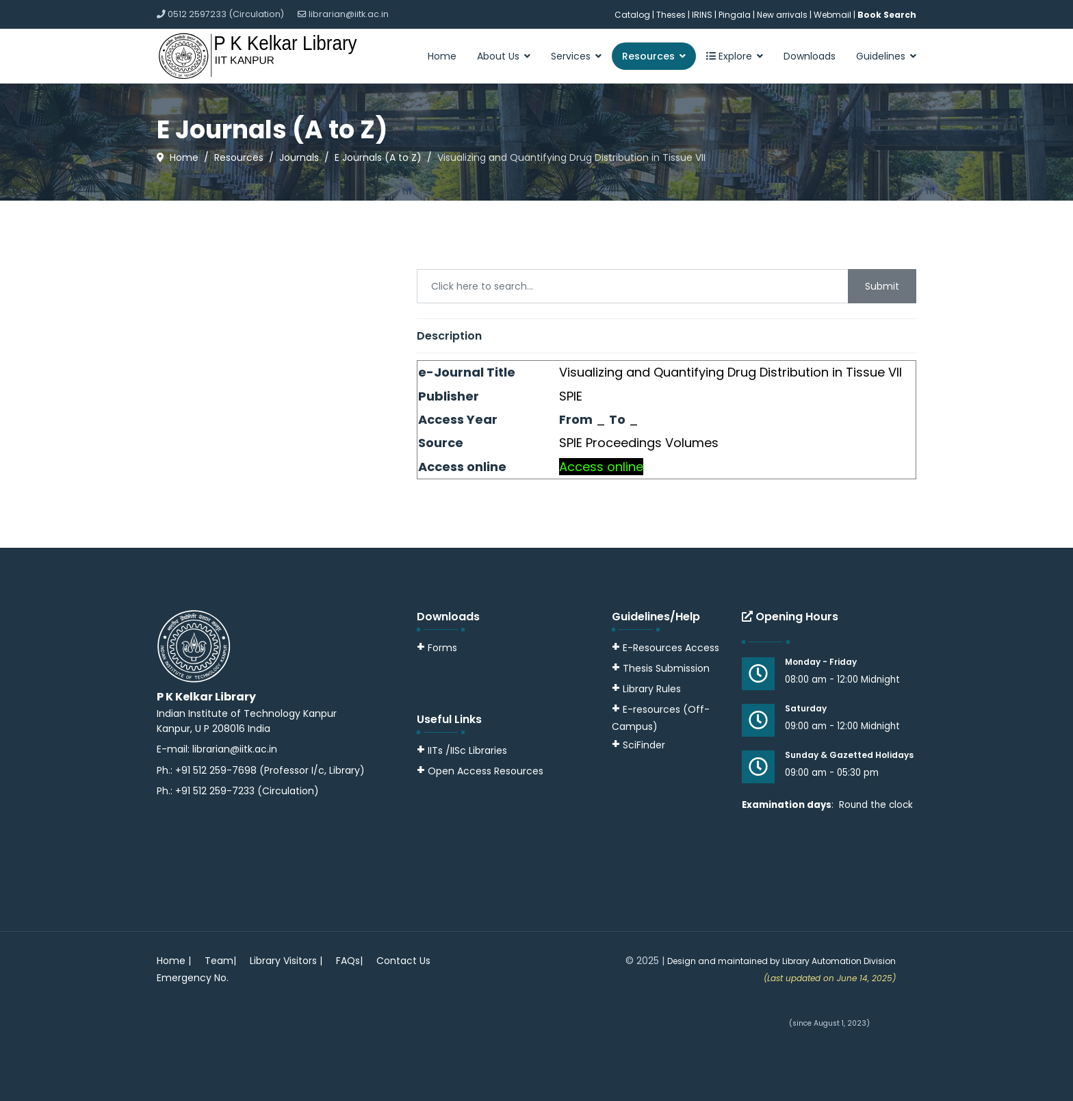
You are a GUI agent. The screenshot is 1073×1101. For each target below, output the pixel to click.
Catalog (632, 15)
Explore (729, 56)
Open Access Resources (485, 771)
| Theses (669, 15)
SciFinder (638, 745)
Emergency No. (193, 978)
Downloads (810, 56)
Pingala (735, 15)
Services (571, 56)
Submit (882, 286)
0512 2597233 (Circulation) (226, 14)
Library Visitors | (286, 960)
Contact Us (403, 960)
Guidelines (880, 56)
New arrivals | (785, 15)
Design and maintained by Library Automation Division (781, 961)
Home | (174, 960)
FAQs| (349, 960)
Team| (220, 960)
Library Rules (646, 689)
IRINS (703, 15)
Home (442, 56)
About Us (498, 56)
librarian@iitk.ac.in (349, 14)
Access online (601, 466)
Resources (648, 56)
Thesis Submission (666, 668)
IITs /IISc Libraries (467, 750)
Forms (437, 648)
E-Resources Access (671, 648)
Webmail (832, 15)
